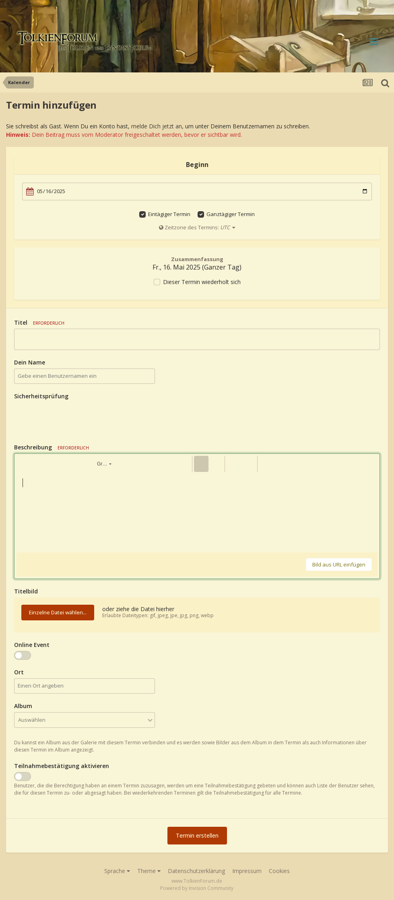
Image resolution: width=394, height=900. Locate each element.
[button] (24, 464)
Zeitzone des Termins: (197, 227)
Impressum (247, 871)
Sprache (117, 871)
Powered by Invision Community (196, 888)
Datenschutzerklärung (196, 871)
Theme (149, 871)
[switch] (22, 655)
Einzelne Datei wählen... (58, 612)
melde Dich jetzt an (156, 126)
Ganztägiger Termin (230, 214)
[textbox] (197, 512)
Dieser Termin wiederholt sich (202, 282)
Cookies (279, 871)
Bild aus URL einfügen (338, 564)
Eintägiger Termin (169, 214)
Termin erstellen (197, 835)
